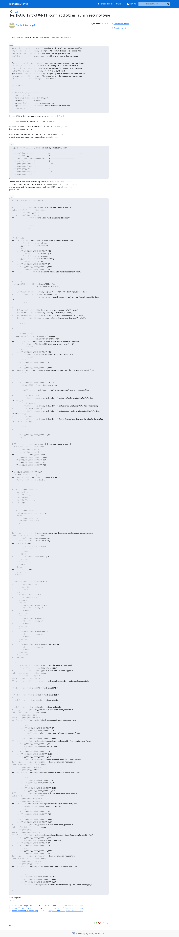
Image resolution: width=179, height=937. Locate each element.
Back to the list (118, 28)
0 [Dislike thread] (99, 923)
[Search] (168, 4)
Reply (12, 925)
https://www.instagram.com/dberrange (66, 911)
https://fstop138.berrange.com (69, 908)
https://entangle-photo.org (25, 911)
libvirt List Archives (18, 3)
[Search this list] (152, 4)
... (11, 44)
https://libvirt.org (21, 908)
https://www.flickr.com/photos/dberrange (64, 905)
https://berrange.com (22, 905)
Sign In (120, 4)
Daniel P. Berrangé (25, 25)
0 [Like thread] (95, 923)
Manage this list (105, 4)
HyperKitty (90, 933)
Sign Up (131, 4)
